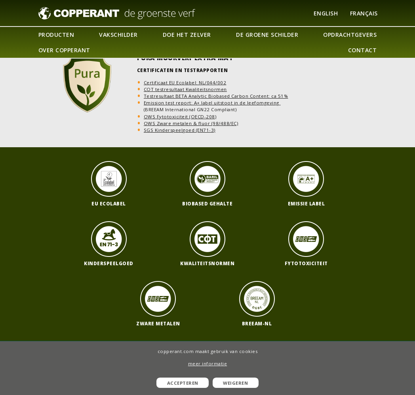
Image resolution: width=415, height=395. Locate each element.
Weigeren (235, 383)
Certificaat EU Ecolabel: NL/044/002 (185, 82)
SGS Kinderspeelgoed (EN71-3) (179, 130)
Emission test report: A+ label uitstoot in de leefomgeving (212, 103)
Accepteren (182, 383)
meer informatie (207, 364)
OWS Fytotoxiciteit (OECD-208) (180, 117)
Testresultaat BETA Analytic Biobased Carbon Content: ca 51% (216, 96)
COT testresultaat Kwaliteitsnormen (185, 89)
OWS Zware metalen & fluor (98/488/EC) (191, 123)
